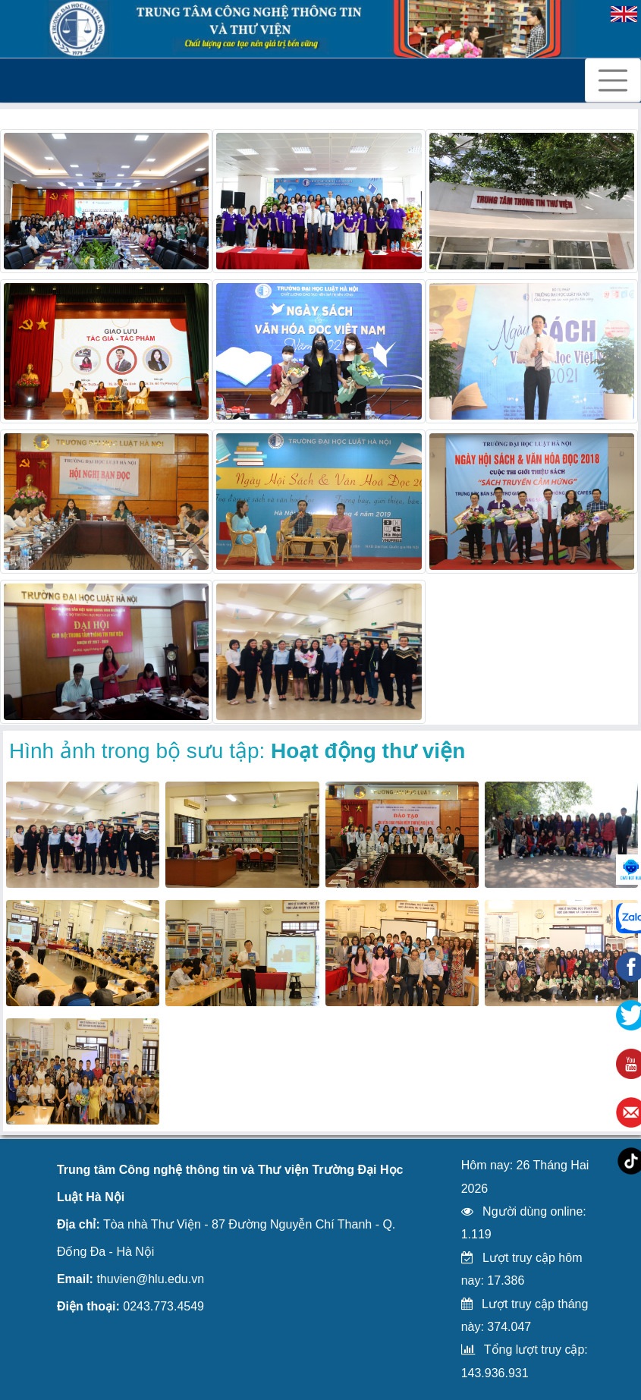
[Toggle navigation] (613, 80)
